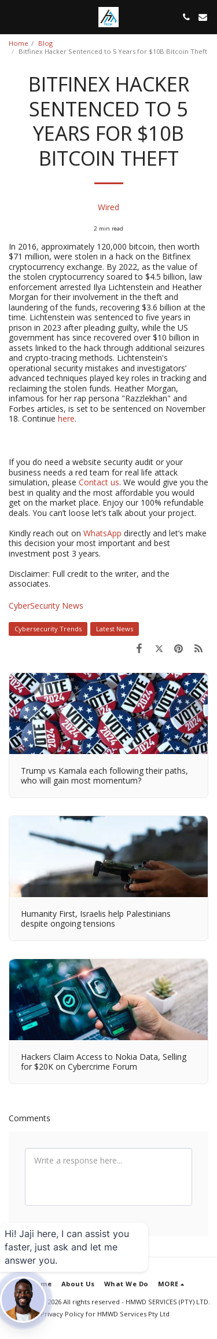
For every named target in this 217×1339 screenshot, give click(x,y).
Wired (108, 207)
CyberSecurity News (46, 605)
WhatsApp (103, 533)
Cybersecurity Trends (48, 628)
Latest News (114, 628)
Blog (45, 43)
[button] (13, 16)
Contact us (97, 482)
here (66, 418)
